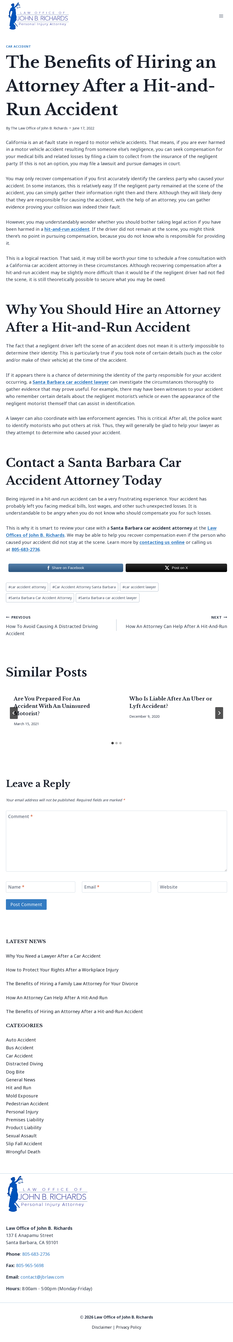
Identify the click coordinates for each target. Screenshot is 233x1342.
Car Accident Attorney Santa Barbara (84, 587)
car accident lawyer (139, 587)
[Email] (116, 887)
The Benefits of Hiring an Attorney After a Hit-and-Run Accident (74, 1011)
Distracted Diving (24, 1064)
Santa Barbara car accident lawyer (107, 597)
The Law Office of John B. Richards (39, 128)
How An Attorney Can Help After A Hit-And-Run (174, 621)
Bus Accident (20, 1048)
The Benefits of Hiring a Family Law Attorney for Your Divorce (72, 983)
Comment (20, 816)
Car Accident (18, 46)
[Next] (219, 713)
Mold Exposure (22, 1096)
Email (91, 887)
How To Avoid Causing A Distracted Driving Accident (59, 624)
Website (168, 887)
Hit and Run (18, 1088)
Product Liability (23, 1127)
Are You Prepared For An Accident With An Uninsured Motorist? (52, 706)
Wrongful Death (23, 1152)
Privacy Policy (128, 1327)
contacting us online (162, 542)
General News (20, 1080)
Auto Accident (21, 1040)
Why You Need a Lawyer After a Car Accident (53, 956)
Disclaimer (102, 1327)
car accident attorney (27, 587)
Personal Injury (22, 1112)
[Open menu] (221, 16)
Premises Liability (25, 1120)
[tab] (112, 743)
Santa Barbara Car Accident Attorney (40, 597)
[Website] (192, 887)
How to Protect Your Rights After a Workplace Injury (62, 970)
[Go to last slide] (14, 713)
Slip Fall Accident (24, 1143)
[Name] (40, 887)
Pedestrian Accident (27, 1104)
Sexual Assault (21, 1136)
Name (16, 887)
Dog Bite (15, 1072)
